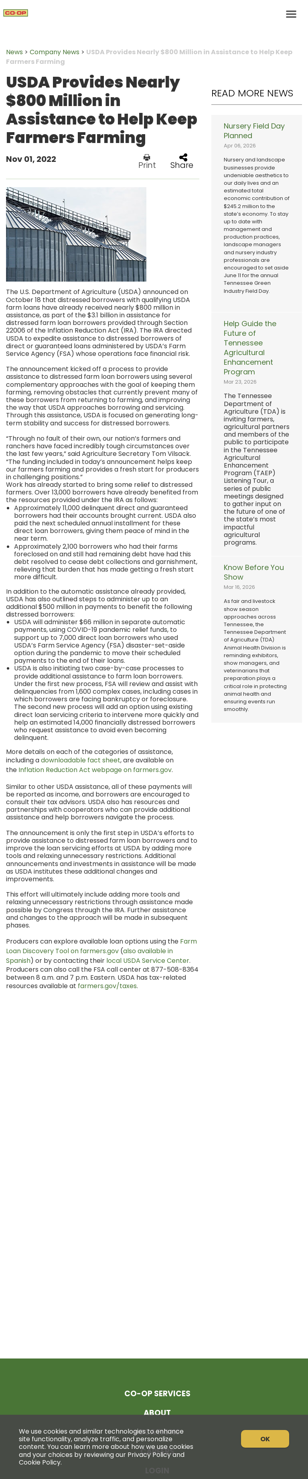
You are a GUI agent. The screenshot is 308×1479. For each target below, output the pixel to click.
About (157, 1413)
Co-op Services (157, 1393)
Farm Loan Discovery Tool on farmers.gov (101, 946)
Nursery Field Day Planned (254, 131)
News (14, 52)
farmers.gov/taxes (107, 986)
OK (265, 1439)
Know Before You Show (254, 572)
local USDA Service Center (147, 960)
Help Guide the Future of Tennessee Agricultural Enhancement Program (250, 348)
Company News (54, 52)
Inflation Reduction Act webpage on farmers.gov (95, 769)
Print (147, 161)
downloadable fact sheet (80, 760)
